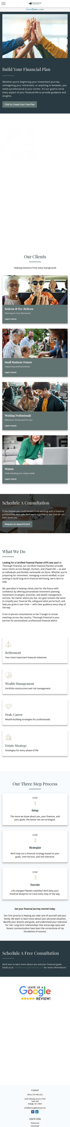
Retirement (35, 1123)
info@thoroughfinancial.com (29, 967)
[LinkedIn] (36, 1111)
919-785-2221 (37, 1094)
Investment (35, 1126)
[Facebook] (32, 1111)
